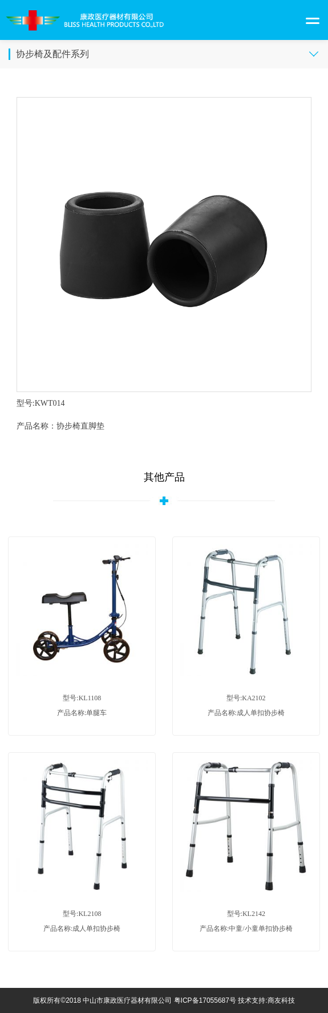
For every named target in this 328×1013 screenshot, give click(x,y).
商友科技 (281, 1000)
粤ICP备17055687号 (205, 1000)
